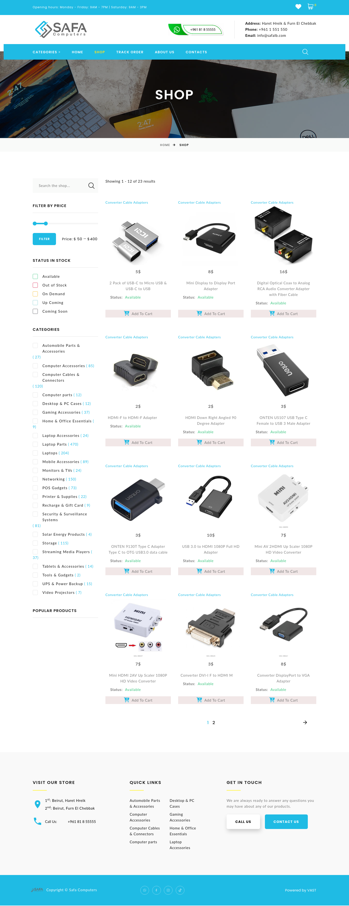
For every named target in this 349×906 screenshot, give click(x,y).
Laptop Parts (50, 444)
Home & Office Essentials (62, 421)
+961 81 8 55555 (83, 822)
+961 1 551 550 (266, 29)
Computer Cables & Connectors (56, 377)
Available (46, 276)
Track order (129, 52)
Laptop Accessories (56, 435)
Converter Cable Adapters (126, 202)
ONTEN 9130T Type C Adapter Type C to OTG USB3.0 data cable (138, 550)
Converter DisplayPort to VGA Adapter (283, 679)
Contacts (196, 52)
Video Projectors (54, 592)
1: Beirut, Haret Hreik (66, 801)
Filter (44, 239)
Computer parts (52, 394)
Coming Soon (50, 311)
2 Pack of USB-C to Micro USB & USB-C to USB (138, 286)
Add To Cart (138, 313)
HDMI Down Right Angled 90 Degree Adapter (211, 421)
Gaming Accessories (57, 412)
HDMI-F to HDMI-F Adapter (133, 418)
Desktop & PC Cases (57, 403)
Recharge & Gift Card (58, 505)
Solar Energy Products (59, 534)
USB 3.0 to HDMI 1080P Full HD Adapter (211, 550)
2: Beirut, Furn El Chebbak (71, 808)
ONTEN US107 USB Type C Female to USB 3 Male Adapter (283, 421)
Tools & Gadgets (53, 575)
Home (77, 52)
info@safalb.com (265, 35)
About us (164, 52)
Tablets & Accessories (58, 566)
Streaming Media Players (61, 551)
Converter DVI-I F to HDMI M (207, 676)
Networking (49, 479)
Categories (45, 52)
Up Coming (48, 302)
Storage (45, 543)
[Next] (305, 723)
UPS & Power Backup (58, 583)
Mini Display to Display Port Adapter (210, 286)
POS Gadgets (50, 487)
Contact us (290, 822)
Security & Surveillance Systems (60, 516)
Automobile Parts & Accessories (56, 348)
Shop (100, 52)
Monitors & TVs (52, 470)
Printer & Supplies (55, 496)
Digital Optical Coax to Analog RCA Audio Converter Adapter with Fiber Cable (283, 289)
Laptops (45, 453)
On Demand (49, 293)
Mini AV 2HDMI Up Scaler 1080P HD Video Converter (283, 550)
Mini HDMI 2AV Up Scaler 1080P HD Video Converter (138, 679)
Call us (248, 822)
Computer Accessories (59, 365)
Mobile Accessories (56, 461)
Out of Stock (50, 285)
